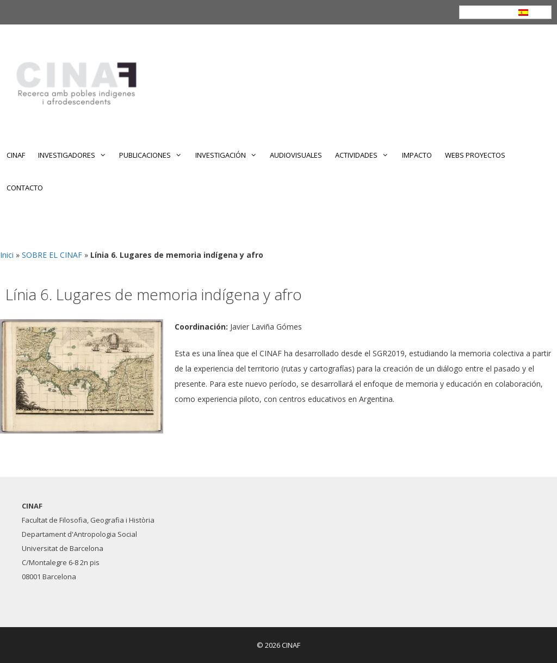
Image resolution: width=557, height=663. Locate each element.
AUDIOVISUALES (296, 155)
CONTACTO (25, 188)
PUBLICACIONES (153, 155)
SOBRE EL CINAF (52, 255)
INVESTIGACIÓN (229, 155)
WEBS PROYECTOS (475, 155)
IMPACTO (417, 155)
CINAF (16, 155)
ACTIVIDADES (365, 155)
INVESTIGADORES (75, 155)
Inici (7, 255)
